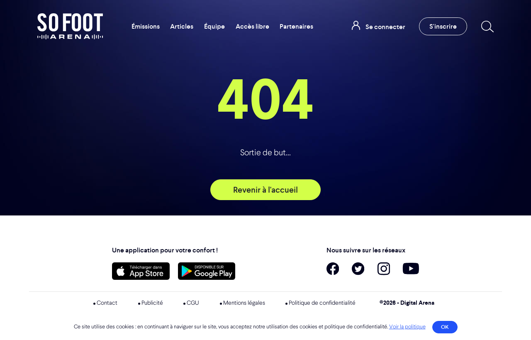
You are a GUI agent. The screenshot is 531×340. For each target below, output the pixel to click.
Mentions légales (244, 303)
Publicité (152, 303)
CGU (193, 303)
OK (445, 326)
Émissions (146, 26)
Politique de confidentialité (322, 303)
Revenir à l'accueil (265, 189)
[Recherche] (486, 26)
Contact (107, 303)
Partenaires (296, 26)
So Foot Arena (70, 26)
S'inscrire (443, 26)
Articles (181, 26)
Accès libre (252, 26)
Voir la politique (407, 327)
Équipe (214, 26)
